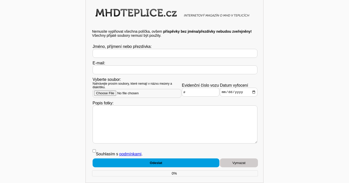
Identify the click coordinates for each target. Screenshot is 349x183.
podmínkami (130, 154)
